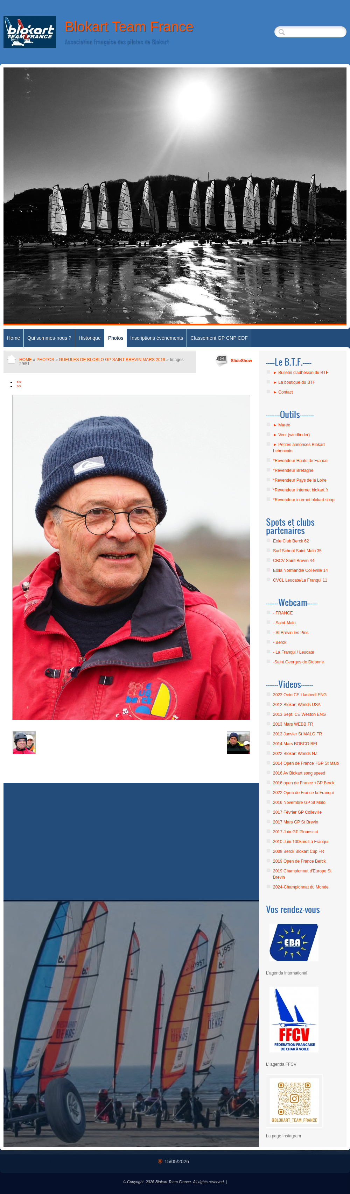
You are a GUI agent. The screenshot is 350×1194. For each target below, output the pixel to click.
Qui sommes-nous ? (49, 338)
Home (13, 338)
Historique (90, 338)
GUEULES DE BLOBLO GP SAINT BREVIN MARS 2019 (112, 359)
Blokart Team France (128, 26)
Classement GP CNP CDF (219, 338)
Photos (116, 338)
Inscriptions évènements (156, 338)
